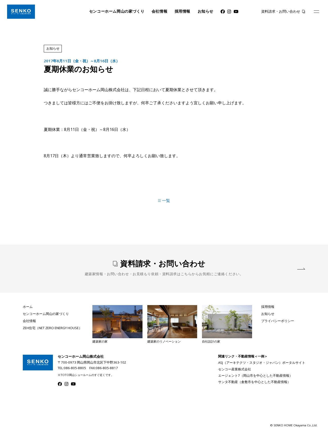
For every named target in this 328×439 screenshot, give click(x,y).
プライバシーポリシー (277, 321)
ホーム (28, 306)
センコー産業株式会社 (234, 369)
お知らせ (205, 11)
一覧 (164, 200)
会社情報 (159, 11)
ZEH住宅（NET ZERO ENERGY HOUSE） (52, 328)
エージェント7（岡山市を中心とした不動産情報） (255, 375)
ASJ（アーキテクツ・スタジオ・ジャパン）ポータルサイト (261, 362)
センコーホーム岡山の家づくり (117, 11)
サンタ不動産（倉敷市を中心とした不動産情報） (254, 382)
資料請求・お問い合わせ (280, 11)
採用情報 (182, 11)
